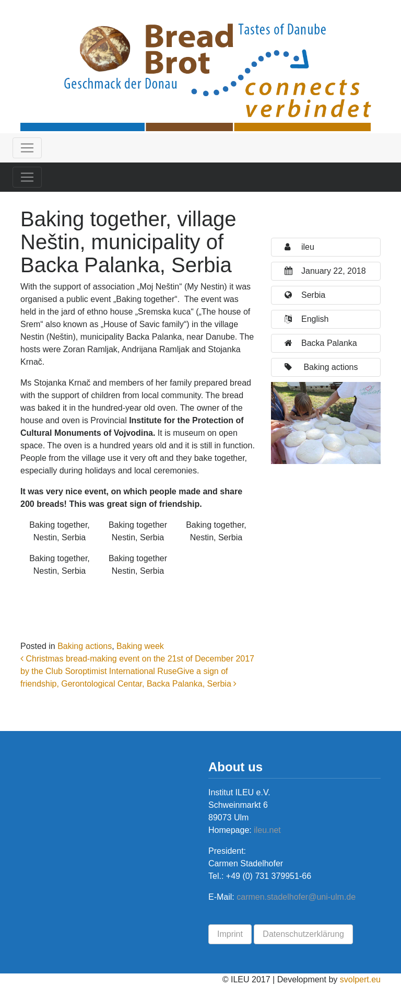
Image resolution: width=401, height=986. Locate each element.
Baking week (140, 646)
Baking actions (84, 646)
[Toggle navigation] (27, 147)
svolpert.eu (360, 979)
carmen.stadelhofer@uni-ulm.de (296, 896)
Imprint (230, 934)
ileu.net (266, 830)
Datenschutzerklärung (303, 934)
